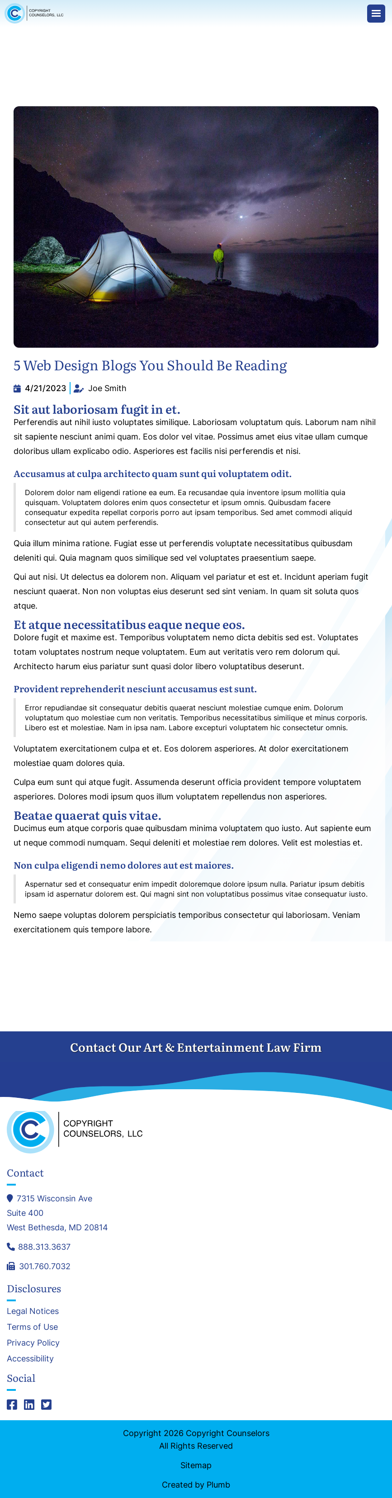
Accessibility (30, 1358)
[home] (36, 13)
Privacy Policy (33, 1342)
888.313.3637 (44, 1247)
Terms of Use (32, 1327)
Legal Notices (33, 1311)
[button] (376, 14)
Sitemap (196, 1465)
